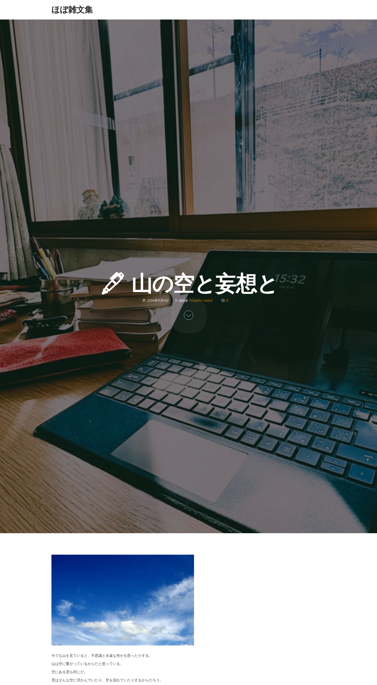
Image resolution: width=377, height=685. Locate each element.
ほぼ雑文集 (72, 10)
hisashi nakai (201, 300)
